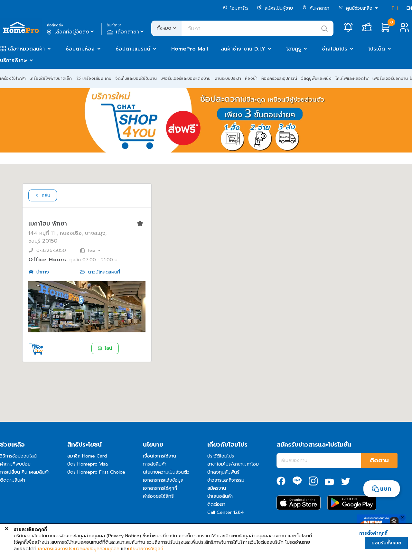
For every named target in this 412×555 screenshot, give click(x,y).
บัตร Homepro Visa (87, 464)
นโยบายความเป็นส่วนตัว (166, 472)
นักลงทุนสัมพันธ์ (223, 472)
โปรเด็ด (376, 49)
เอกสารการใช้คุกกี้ (160, 488)
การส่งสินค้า (154, 464)
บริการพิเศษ (13, 60)
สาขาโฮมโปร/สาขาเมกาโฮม (233, 464)
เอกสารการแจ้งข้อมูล (163, 480)
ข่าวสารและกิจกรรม (225, 480)
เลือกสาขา (126, 32)
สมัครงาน (216, 488)
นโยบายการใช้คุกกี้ (145, 549)
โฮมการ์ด (235, 8)
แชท (385, 488)
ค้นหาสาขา (315, 8)
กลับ (42, 195)
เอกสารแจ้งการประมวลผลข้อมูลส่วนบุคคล (78, 549)
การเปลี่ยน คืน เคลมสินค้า (25, 472)
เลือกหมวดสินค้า (26, 49)
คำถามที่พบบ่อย (15, 464)
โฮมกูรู (293, 49)
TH (394, 8)
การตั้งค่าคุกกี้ (373, 533)
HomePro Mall (189, 49)
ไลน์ (104, 348)
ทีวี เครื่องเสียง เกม (93, 78)
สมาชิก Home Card (87, 456)
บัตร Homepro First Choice (96, 472)
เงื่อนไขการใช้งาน (159, 456)
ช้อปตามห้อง (80, 49)
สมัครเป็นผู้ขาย (275, 8)
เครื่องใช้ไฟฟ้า (13, 78)
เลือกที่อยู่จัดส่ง (71, 32)
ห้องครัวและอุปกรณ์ (279, 78)
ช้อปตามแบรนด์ (133, 49)
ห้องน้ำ (251, 78)
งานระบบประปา (227, 78)
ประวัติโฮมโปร (220, 456)
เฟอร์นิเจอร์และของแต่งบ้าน (186, 78)
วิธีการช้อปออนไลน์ (18, 456)
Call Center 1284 (225, 512)
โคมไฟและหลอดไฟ (352, 78)
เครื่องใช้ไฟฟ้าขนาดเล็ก (51, 78)
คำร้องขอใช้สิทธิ (158, 496)
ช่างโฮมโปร (334, 49)
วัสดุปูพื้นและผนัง (316, 78)
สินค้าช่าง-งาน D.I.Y (243, 49)
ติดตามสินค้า (12, 480)
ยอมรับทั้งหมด (386, 543)
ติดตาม (379, 460)
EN (409, 8)
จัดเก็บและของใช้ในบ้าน (136, 78)
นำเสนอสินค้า (220, 496)
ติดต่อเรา (216, 504)
